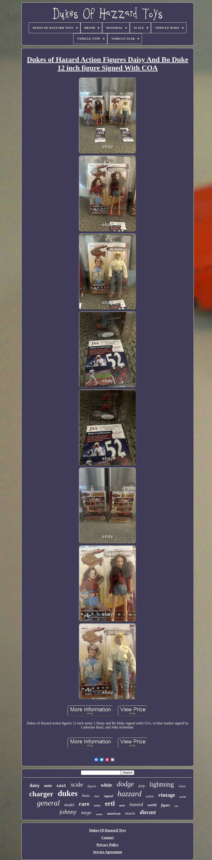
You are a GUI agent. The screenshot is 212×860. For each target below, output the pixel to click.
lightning (161, 784)
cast (61, 786)
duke (96, 796)
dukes (68, 793)
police (150, 796)
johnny (68, 811)
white (106, 785)
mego (86, 812)
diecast (148, 812)
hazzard (129, 793)
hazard (136, 804)
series (97, 805)
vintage (166, 795)
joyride (183, 797)
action (99, 814)
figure (165, 805)
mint (122, 805)
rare (84, 804)
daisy (35, 785)
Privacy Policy (108, 845)
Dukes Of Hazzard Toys (107, 830)
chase (182, 786)
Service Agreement (107, 852)
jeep (142, 786)
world (152, 805)
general (48, 803)
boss (86, 795)
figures (91, 786)
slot (176, 806)
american (113, 813)
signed (108, 796)
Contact (107, 837)
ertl (110, 803)
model (69, 805)
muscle (130, 813)
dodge (125, 784)
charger (41, 794)
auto (48, 785)
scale (77, 784)
